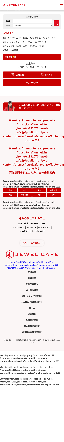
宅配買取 (48, 74)
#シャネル (27, 41)
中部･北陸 (54, 190)
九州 (39, 195)
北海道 (10, 190)
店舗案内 (32, 271)
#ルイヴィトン (40, 41)
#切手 (25, 46)
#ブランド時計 (49, 37)
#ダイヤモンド (14, 37)
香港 (26, 223)
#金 (4, 37)
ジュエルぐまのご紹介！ (32, 301)
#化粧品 (33, 46)
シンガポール (18, 227)
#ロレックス (8, 46)
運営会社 (32, 313)
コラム (32, 307)
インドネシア (44, 227)
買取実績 (32, 277)
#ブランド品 (35, 37)
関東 (39, 190)
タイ (44, 223)
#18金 (5, 41)
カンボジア (24, 231)
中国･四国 (24, 195)
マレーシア (35, 223)
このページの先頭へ (31, 243)
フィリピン (31, 227)
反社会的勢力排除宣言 (32, 331)
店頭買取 (20, 74)
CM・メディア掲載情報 (32, 295)
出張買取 (34, 82)
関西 (10, 195)
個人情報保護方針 (32, 325)
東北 (24, 190)
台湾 (20, 223)
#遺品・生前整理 (10, 50)
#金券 (18, 46)
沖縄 (53, 195)
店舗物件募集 (32, 319)
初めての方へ (32, 283)
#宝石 (25, 37)
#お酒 (41, 46)
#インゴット (15, 41)
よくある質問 (32, 289)
